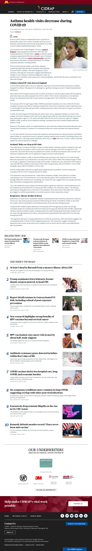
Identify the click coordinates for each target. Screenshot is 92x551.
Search (72, 11)
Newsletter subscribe (76, 524)
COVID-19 (18, 32)
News (12, 12)
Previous (22, 236)
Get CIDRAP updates (74, 549)
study (37, 54)
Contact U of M (29, 545)
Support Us (78, 504)
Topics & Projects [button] (24, 12)
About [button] (65, 12)
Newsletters (54, 12)
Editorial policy (20, 516)
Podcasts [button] (40, 12)
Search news (35, 516)
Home (6, 516)
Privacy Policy (40, 545)
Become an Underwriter (46, 490)
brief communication (36, 58)
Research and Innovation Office (13, 545)
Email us (10, 532)
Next (25, 236)
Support (80, 12)
